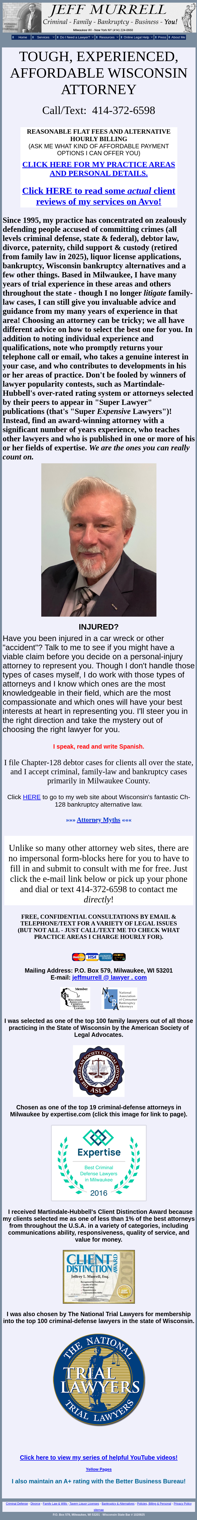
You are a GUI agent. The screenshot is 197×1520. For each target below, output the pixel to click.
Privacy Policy (183, 1503)
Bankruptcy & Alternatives (118, 1503)
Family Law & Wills (55, 1503)
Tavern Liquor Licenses (84, 1503)
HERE (32, 797)
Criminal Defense (17, 1503)
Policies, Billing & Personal (154, 1503)
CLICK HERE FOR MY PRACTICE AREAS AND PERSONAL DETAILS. (98, 169)
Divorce (35, 1503)
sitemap (99, 1510)
